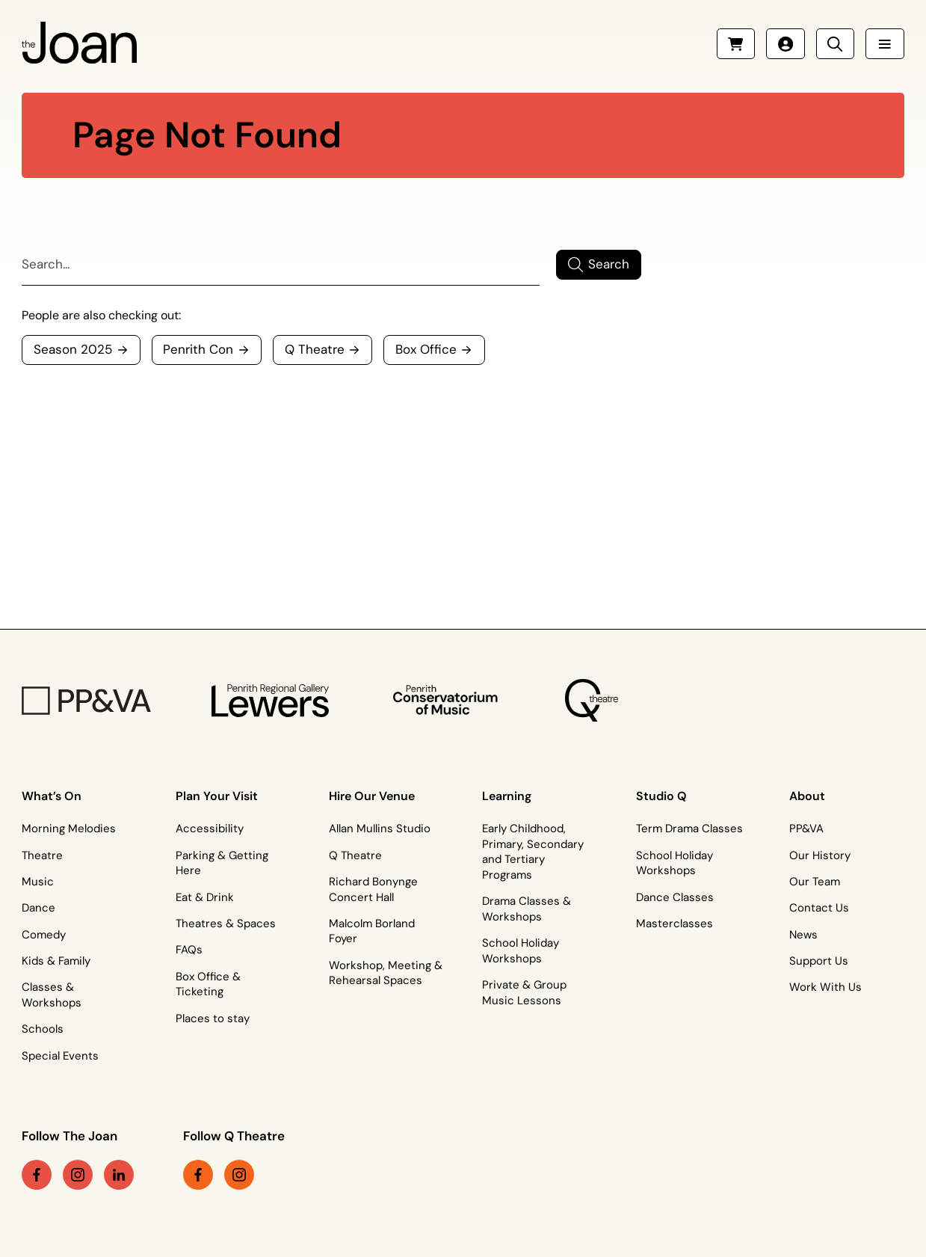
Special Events (60, 1055)
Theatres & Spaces (226, 923)
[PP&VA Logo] (86, 700)
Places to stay (213, 1018)
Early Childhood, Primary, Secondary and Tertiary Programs (533, 851)
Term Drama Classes (689, 828)
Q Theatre (355, 855)
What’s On (51, 796)
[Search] (281, 264)
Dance (38, 907)
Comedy (44, 934)
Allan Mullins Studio (379, 828)
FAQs (189, 949)
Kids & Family (56, 960)
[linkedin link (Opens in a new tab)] (119, 1175)
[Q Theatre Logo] (591, 700)
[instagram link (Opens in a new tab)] (78, 1175)
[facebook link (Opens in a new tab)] (37, 1175)
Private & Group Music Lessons (524, 992)
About (807, 796)
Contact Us (819, 907)
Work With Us (825, 987)
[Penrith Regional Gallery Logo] (271, 700)
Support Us (818, 960)
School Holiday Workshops (520, 950)
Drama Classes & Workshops (526, 909)
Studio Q (661, 796)
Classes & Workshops (51, 995)
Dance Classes (675, 897)
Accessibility (210, 828)
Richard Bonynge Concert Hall (373, 889)
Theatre (42, 855)
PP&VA (806, 828)
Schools (43, 1028)
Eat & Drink (205, 897)
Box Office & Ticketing (208, 984)
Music (38, 881)
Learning (506, 796)
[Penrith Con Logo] (447, 700)
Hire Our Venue (372, 796)
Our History (820, 855)
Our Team (814, 881)
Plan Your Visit (217, 796)
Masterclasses (674, 923)
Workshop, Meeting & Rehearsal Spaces (385, 973)
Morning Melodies (69, 828)
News (803, 934)
